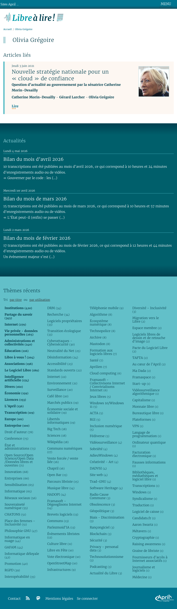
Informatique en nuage (17, 539)
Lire (15, 106)
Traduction (143, 505)
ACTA (96, 413)
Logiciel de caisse (147, 512)
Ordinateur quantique (149, 444)
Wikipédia (57, 442)
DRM (54, 308)
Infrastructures (61, 570)
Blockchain (100, 534)
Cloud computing (105, 373)
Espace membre (146, 328)
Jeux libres (100, 397)
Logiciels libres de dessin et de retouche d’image (148, 337)
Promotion (16, 564)
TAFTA (140, 358)
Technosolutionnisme (106, 558)
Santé (96, 360)
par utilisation (39, 300)
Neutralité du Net (63, 351)
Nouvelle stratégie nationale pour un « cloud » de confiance (60, 75)
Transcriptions (145, 486)
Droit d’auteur (19, 432)
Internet (56, 377)
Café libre (57, 396)
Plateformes (143, 419)
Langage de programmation (146, 434)
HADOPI (56, 494)
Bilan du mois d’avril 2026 (33, 159)
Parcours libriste (62, 481)
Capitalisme (143, 400)
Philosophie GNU (21, 531)
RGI (95, 419)
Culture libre (59, 544)
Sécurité (98, 540)
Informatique (18, 491)
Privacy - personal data (104, 548)
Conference (16, 438)
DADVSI (98, 468)
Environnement (62, 383)
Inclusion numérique (106, 428)
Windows (141, 492)
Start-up (141, 384)
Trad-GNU (100, 481)
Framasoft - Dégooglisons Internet (64, 504)
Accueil (7, 29)
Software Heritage (106, 488)
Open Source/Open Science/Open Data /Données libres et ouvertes (19, 460)
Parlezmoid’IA (61, 527)
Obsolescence (102, 504)
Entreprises (17, 478)
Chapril (55, 468)
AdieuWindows (104, 455)
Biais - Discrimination (107, 519)
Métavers (141, 531)
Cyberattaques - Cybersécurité (61, 342)
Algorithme (101, 314)
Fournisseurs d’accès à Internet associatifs (149, 559)
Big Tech (57, 429)
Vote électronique (63, 557)
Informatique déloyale (22, 555)
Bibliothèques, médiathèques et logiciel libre (145, 475)
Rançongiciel (102, 527)
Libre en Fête (60, 550)
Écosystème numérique (101, 322)
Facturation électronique (144, 454)
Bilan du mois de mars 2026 (35, 199)
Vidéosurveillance (106, 442)
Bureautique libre (147, 413)
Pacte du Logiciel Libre (149, 349)
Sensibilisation (19, 485)
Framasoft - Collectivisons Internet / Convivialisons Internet (107, 385)
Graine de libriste (147, 551)
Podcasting (100, 567)
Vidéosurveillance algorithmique (146, 392)
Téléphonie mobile (106, 308)
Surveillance (60, 390)
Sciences (56, 435)
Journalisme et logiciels (143, 569)
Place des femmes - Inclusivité (20, 522)
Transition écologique (64, 332)
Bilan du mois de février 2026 (37, 238)
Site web (99, 475)
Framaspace (143, 377)
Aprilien (98, 367)
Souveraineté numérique (16, 506)
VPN (137, 426)
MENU (166, 4)
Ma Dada (141, 371)
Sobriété (98, 449)
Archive (98, 337)
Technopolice (102, 331)
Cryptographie (145, 537)
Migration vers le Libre (145, 319)
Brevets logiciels (62, 514)
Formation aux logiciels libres (103, 352)
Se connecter (87, 599)
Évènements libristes (63, 535)
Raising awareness (148, 544)
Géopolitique (102, 511)
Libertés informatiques (61, 421)
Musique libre (60, 488)
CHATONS (15, 514)
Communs (58, 521)
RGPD (12, 570)
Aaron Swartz (145, 524)
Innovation (16, 472)
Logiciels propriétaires (64, 322)
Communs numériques (64, 450)
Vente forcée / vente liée (62, 460)
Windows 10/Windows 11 (107, 405)
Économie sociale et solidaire (62, 411)
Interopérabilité (20, 577)
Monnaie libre (145, 406)
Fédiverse (99, 436)
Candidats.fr (143, 518)
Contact (14, 599)
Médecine (141, 577)
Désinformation (62, 357)
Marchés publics (62, 403)
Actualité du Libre (106, 573)
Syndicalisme (144, 499)
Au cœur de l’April (148, 364)
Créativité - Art (104, 462)
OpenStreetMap (62, 563)
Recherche (58, 314)
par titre (16, 300)
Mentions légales (59, 599)
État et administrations (20, 447)
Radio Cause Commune (100, 496)
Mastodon (100, 344)
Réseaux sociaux (20, 498)
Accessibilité (60, 364)
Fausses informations (148, 464)
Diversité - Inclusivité (149, 310)
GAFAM (14, 547)
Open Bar (57, 475)
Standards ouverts (64, 370)
